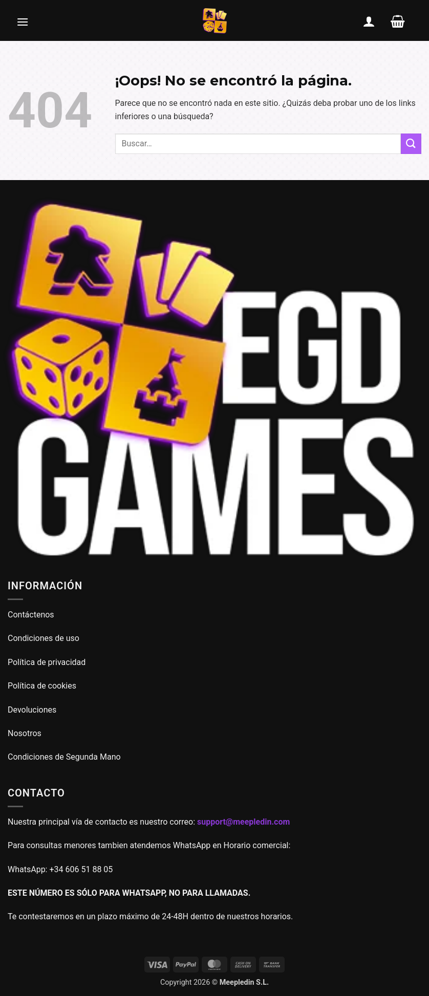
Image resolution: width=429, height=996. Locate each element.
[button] (22, 21)
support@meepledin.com (243, 822)
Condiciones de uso (43, 638)
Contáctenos (32, 614)
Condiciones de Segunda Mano (64, 757)
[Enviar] (411, 143)
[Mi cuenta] (369, 21)
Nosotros (24, 733)
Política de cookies (42, 686)
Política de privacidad (46, 662)
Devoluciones (32, 710)
